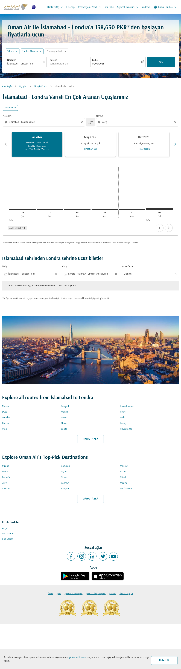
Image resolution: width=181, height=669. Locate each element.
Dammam (65, 466)
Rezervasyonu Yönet (90, 7)
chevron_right (169, 228)
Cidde (63, 477)
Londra (5, 471)
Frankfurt (6, 477)
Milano (5, 466)
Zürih (4, 483)
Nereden (11, 60)
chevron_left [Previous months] (5, 144)
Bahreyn (65, 483)
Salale (64, 429)
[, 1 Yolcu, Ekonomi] (30, 51)
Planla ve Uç (56, 7)
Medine (123, 483)
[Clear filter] (56, 274)
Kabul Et (164, 660)
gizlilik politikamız (77, 657)
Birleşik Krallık (41, 86)
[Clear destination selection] (175, 122)
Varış (64, 266)
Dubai (5, 412)
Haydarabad (126, 429)
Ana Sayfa (7, 86)
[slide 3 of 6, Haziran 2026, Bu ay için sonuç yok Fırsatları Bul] (144, 144)
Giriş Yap (70, 7)
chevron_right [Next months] (175, 144)
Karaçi (123, 423)
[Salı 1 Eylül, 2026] (159, 209)
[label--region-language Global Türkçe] (165, 7)
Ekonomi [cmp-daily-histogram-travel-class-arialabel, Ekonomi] (8, 107)
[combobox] (24, 64)
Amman (6, 488)
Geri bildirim (8, 533)
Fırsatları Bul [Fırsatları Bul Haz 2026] (144, 149)
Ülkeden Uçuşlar (126, 594)
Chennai (6, 423)
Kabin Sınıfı (127, 266)
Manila (64, 412)
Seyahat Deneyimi (128, 7)
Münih (123, 477)
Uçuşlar (23, 86)
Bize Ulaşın (7, 539)
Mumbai (6, 417)
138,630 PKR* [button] (112, 28)
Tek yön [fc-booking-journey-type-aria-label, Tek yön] (10, 51)
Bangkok (65, 406)
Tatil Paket (109, 7)
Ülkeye (50, 594)
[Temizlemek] (44, 62)
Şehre (59, 594)
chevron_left (159, 228)
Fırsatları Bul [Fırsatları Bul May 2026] (90, 149)
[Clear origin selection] (82, 122)
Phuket (64, 423)
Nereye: (99, 116)
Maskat (6, 406)
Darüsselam (126, 488)
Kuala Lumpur (127, 406)
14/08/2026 (98, 64)
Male (4, 429)
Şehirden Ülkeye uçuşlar (96, 594)
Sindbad (146, 7)
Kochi (122, 412)
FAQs (4, 528)
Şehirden (112, 594)
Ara (161, 61)
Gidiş (95, 60)
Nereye (53, 60)
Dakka (64, 417)
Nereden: (7, 116)
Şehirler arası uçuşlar (74, 594)
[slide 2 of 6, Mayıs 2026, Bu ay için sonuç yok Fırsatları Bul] (90, 144)
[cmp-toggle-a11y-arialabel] (90, 122)
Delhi (122, 417)
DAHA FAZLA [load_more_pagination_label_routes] (90, 439)
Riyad (63, 471)
